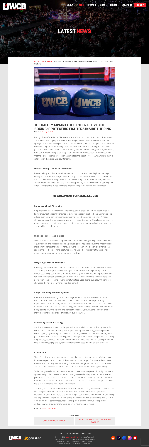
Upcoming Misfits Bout (54, 421)
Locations (127, 5)
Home (36, 61)
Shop (102, 5)
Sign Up (140, 5)
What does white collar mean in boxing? (95, 420)
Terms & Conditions (72, 433)
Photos (92, 5)
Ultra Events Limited (73, 437)
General (49, 61)
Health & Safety (52, 408)
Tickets (113, 5)
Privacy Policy (86, 433)
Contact (61, 433)
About (70, 5)
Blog (81, 5)
